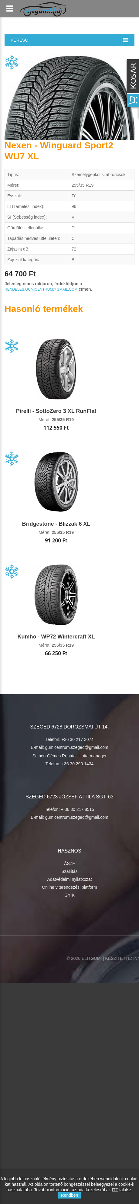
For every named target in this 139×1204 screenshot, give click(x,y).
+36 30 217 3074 (78, 739)
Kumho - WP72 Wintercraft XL (56, 637)
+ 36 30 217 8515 (77, 809)
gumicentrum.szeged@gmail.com (76, 747)
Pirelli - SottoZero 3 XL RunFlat (56, 411)
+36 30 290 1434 (78, 763)
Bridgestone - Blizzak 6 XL (56, 524)
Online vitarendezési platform (69, 887)
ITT (115, 1189)
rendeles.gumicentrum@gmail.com (41, 289)
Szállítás (70, 871)
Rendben (69, 1195)
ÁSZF (69, 863)
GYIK (69, 895)
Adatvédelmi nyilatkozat (69, 879)
